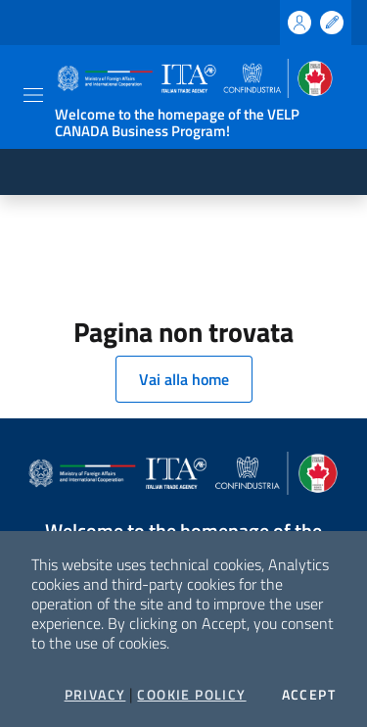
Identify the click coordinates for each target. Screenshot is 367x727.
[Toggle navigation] (33, 95)
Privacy (95, 695)
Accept (309, 695)
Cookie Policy (191, 695)
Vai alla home (184, 379)
